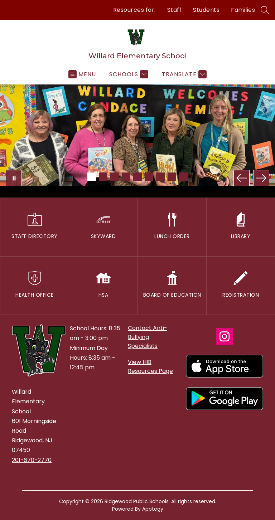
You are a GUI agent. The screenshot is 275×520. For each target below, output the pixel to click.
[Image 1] (91, 176)
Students (206, 10)
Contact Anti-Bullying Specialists (147, 337)
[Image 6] (149, 176)
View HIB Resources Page (150, 366)
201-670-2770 (32, 460)
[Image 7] (160, 176)
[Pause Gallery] (14, 178)
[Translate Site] (183, 74)
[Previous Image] (241, 178)
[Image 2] (103, 176)
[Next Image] (261, 178)
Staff (174, 10)
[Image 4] (126, 176)
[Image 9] (183, 176)
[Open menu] (82, 74)
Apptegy (152, 508)
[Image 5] (137, 176)
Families (243, 10)
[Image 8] (172, 176)
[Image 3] (114, 176)
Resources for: (134, 10)
